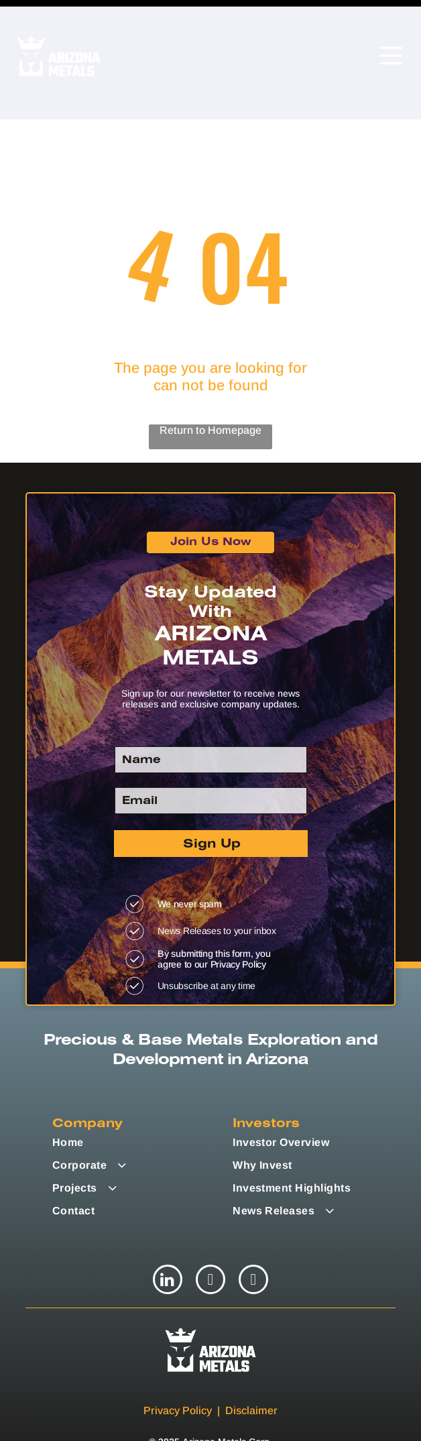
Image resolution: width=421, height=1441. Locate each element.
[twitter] (210, 1235)
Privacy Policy (177, 1365)
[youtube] (253, 1235)
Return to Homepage (210, 384)
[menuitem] (137, 1097)
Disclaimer (251, 1365)
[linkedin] (167, 1235)
